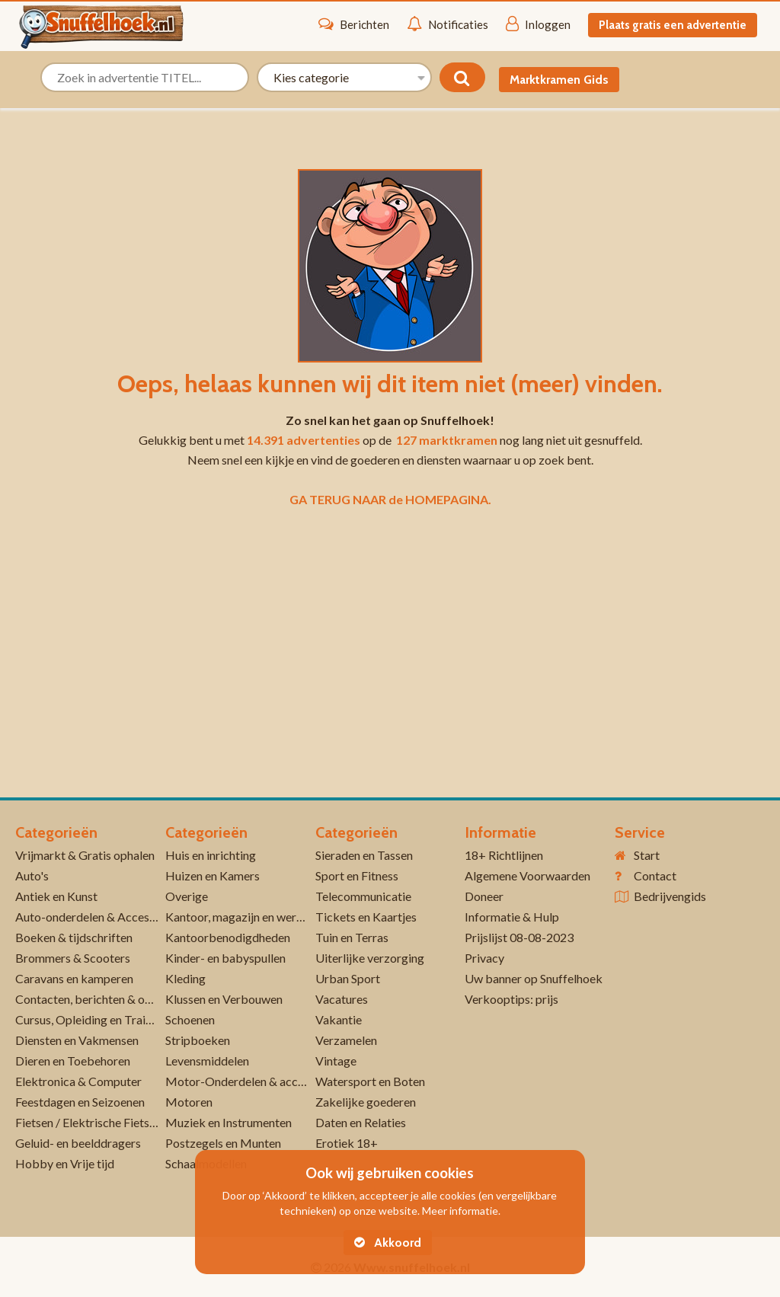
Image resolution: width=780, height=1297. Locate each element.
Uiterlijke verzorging (369, 957)
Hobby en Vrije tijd (64, 1163)
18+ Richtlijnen (504, 855)
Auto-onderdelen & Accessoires (98, 916)
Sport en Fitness (356, 875)
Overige (186, 896)
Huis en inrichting (210, 855)
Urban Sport (347, 978)
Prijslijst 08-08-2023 (519, 937)
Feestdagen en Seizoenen (80, 1101)
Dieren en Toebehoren (72, 1060)
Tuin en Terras (351, 937)
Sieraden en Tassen (364, 855)
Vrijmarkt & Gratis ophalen (85, 855)
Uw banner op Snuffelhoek (534, 978)
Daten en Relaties (360, 1122)
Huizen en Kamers (212, 875)
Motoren (189, 1101)
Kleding (185, 978)
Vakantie (338, 1019)
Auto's (32, 875)
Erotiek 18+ (346, 1143)
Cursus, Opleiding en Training (91, 1019)
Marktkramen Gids (559, 79)
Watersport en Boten (370, 1081)
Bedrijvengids (670, 896)
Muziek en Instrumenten (228, 1122)
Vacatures (341, 999)
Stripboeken (197, 1040)
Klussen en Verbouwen (224, 999)
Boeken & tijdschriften (74, 937)
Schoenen (190, 1019)
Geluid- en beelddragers (78, 1143)
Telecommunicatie (363, 896)
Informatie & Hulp (512, 916)
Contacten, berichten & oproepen (101, 999)
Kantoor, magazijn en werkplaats (250, 916)
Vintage (335, 1060)
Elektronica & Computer (78, 1081)
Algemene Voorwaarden (527, 875)
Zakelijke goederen (365, 1101)
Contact (655, 875)
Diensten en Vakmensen (77, 1040)
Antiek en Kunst (56, 896)
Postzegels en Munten (223, 1143)
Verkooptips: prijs (511, 999)
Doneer (484, 896)
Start (647, 855)
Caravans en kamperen (74, 978)
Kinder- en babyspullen (225, 957)
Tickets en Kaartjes (366, 916)
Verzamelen (346, 1040)
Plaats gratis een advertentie (672, 25)
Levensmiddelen (207, 1060)
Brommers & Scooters (72, 957)
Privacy (484, 957)
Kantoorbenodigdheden (227, 937)
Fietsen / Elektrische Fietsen (88, 1122)
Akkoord (387, 1242)
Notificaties (447, 23)
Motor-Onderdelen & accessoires (252, 1081)
